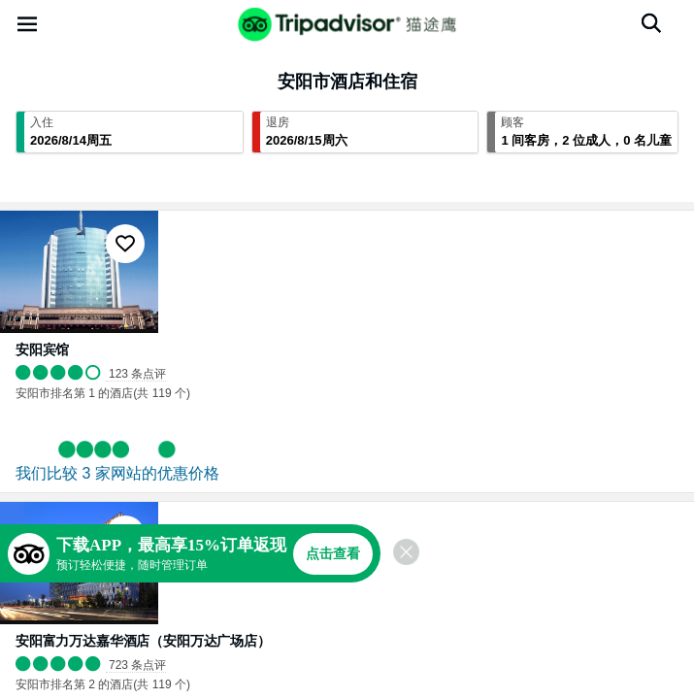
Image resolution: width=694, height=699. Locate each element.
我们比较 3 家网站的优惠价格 (117, 473)
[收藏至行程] (125, 243)
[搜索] (651, 23)
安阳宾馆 (42, 349)
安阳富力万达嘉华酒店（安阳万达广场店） (143, 641)
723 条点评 (137, 665)
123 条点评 (137, 374)
